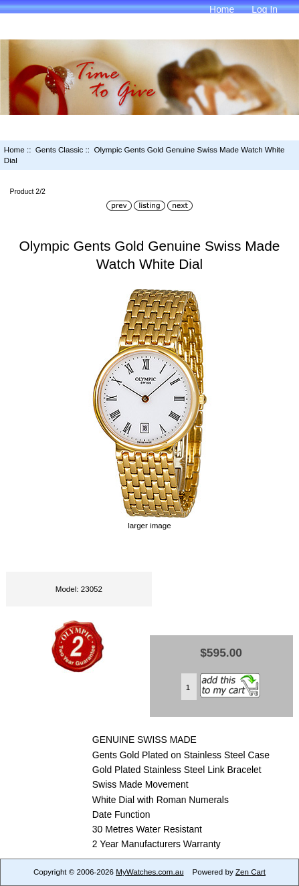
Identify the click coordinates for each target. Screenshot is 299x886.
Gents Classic (59, 149)
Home (221, 9)
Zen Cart (250, 871)
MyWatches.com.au (149, 871)
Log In (265, 9)
